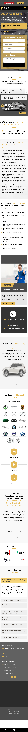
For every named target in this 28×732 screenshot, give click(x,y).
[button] (14, 580)
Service (7, 55)
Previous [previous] (11, 538)
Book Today (24, 0)
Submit (14, 65)
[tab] (14, 580)
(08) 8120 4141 (8, 3)
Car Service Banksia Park (14, 531)
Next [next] (17, 538)
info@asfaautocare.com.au (14, 330)
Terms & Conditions (14, 713)
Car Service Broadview (14, 526)
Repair (13, 55)
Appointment (20, 3)
